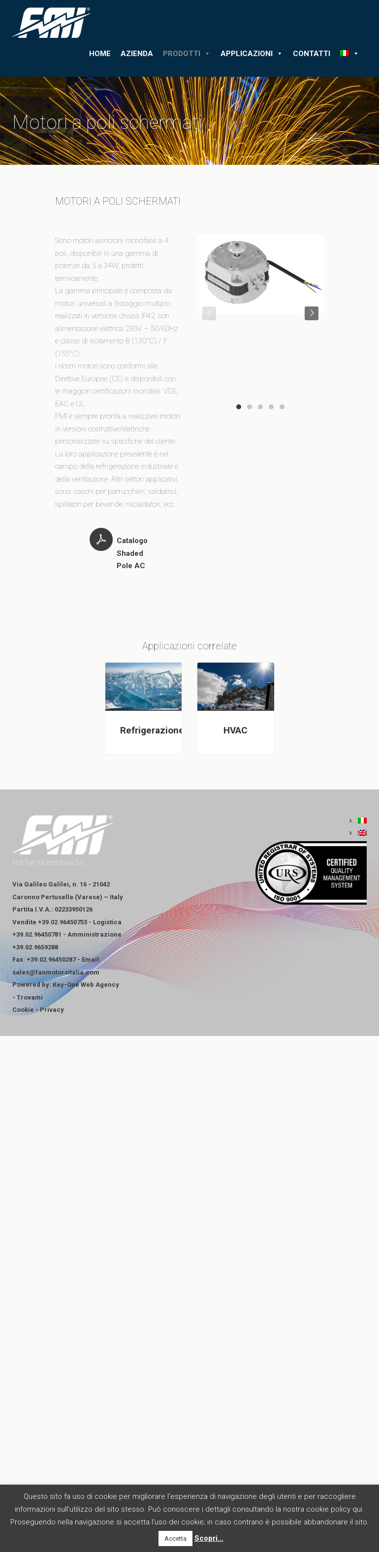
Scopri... (208, 1538)
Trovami (30, 997)
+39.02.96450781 (37, 934)
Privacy (52, 1009)
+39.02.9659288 (35, 947)
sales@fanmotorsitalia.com (55, 972)
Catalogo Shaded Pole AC (132, 553)
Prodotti (187, 53)
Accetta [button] (175, 1538)
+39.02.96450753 (62, 922)
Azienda (137, 53)
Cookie (23, 1009)
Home (100, 53)
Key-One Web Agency (86, 984)
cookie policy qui (334, 1509)
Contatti (311, 53)
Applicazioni (252, 53)
